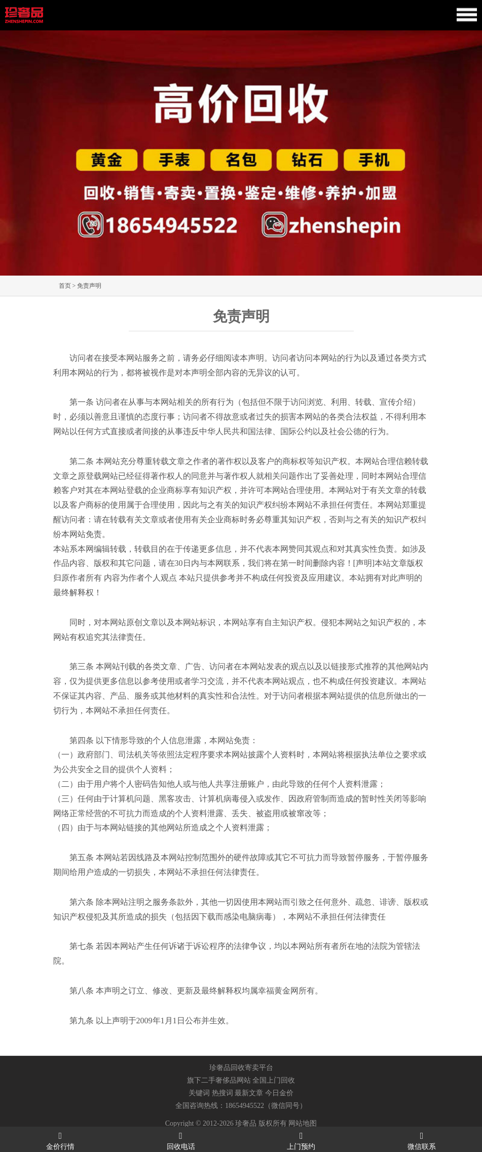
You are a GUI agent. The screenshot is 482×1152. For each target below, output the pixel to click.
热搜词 (222, 1093)
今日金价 (279, 1093)
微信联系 (421, 1140)
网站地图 (302, 1123)
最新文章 (249, 1093)
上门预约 (301, 1140)
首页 (65, 285)
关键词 (199, 1093)
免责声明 (89, 285)
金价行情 (60, 1140)
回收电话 (181, 1140)
